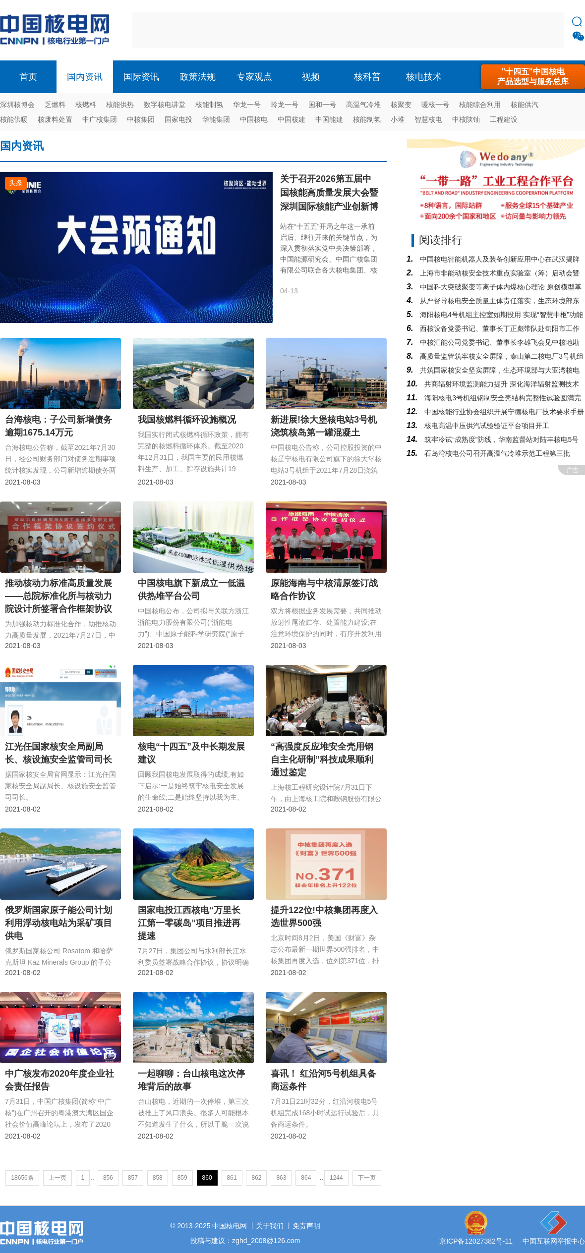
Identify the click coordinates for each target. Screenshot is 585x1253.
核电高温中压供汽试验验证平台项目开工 (485, 426)
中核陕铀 (466, 119)
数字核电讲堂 (164, 105)
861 (232, 1177)
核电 (57, 30)
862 (256, 1177)
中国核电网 (229, 1226)
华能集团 (216, 119)
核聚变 (401, 105)
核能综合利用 (480, 105)
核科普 (367, 77)
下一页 (367, 1177)
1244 (336, 1177)
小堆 (398, 119)
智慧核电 (428, 119)
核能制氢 (209, 105)
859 (182, 1177)
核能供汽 (524, 105)
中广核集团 (99, 119)
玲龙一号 (284, 105)
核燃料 (85, 105)
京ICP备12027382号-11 (476, 1241)
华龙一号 (247, 105)
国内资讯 (85, 77)
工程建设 (504, 119)
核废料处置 (55, 119)
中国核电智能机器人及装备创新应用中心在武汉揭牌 (499, 259)
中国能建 (329, 119)
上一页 (57, 1177)
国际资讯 (141, 77)
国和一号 (322, 105)
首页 (28, 77)
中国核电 (254, 119)
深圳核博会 (17, 105)
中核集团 (141, 119)
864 (306, 1177)
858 (158, 1177)
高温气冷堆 (363, 105)
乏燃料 (55, 105)
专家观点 (254, 77)
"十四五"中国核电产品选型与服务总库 (533, 76)
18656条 (22, 1177)
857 (133, 1177)
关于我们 (270, 1226)
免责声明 (306, 1226)
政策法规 (198, 77)
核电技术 (424, 77)
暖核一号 (435, 105)
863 (281, 1177)
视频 (311, 77)
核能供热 (120, 105)
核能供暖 (14, 119)
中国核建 (291, 119)
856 (108, 1177)
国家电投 (178, 119)
